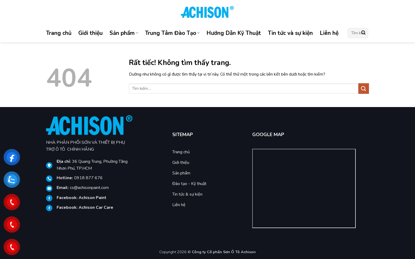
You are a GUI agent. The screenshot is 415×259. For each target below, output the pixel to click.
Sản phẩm (124, 33)
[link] (92, 198)
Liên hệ (329, 33)
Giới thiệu (90, 33)
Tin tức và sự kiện (290, 33)
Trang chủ (58, 33)
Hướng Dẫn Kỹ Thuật (233, 33)
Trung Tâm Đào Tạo (172, 33)
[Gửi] (363, 33)
